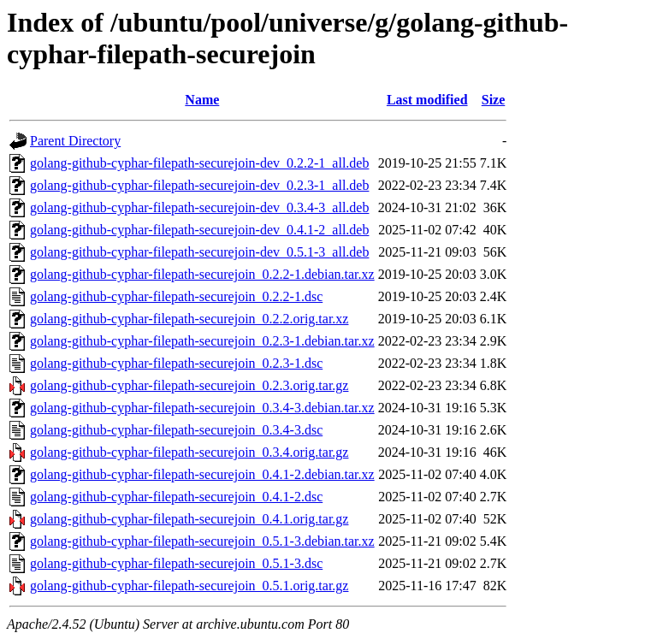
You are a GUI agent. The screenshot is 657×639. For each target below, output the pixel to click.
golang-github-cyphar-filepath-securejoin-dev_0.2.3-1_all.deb (199, 185)
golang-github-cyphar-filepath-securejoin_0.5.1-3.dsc (176, 563)
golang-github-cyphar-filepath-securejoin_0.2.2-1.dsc (176, 296)
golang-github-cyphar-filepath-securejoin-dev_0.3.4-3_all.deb (199, 207)
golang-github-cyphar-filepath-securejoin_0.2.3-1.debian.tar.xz (202, 341)
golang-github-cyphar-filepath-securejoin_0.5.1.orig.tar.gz (189, 585)
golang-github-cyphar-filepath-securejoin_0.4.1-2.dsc (176, 496)
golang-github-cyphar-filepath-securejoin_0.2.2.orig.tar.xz (189, 318)
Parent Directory (75, 140)
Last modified (427, 99)
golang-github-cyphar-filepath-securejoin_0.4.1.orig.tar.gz (189, 519)
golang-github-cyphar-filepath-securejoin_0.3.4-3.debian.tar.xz (202, 407)
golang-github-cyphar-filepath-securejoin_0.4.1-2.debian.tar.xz (202, 474)
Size (494, 99)
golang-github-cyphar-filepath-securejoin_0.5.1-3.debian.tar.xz (202, 541)
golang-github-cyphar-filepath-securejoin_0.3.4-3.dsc (176, 430)
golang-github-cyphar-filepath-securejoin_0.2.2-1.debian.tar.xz (202, 274)
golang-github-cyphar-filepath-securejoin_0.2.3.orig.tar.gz (189, 385)
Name (202, 99)
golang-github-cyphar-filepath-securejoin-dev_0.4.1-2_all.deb (199, 229)
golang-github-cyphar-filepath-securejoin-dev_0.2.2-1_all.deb (199, 163)
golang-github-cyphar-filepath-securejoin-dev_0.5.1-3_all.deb (199, 252)
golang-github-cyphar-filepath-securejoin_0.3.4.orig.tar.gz (189, 452)
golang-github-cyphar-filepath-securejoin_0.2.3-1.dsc (176, 363)
